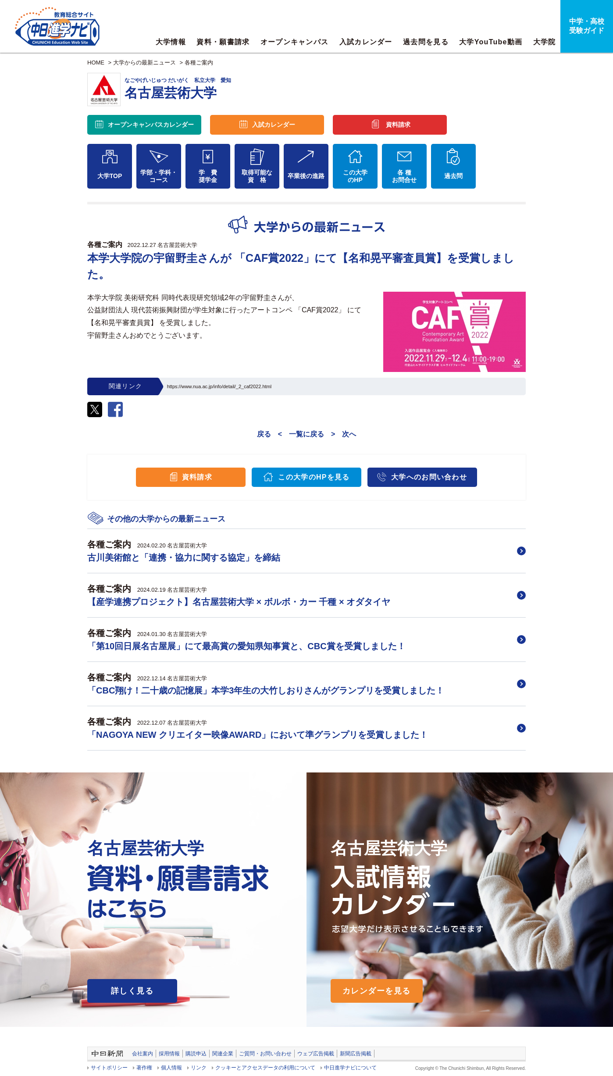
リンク (199, 1068)
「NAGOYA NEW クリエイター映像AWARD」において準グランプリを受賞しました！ (257, 735)
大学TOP (109, 175)
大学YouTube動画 (490, 42)
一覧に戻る (306, 434)
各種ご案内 (199, 62)
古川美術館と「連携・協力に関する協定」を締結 (183, 557)
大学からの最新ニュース (144, 62)
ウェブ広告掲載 (315, 1054)
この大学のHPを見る (313, 477)
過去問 (453, 175)
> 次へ (343, 434)
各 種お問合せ (404, 176)
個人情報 (171, 1068)
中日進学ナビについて (350, 1068)
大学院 (544, 42)
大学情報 (171, 42)
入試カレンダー (365, 42)
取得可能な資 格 (257, 176)
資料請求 (398, 124)
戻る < (269, 434)
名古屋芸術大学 (177, 245)
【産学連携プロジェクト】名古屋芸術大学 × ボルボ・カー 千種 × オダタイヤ (238, 602)
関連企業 (222, 1054)
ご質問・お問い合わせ (265, 1054)
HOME (95, 62)
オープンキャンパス (294, 42)
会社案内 (142, 1054)
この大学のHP (355, 176)
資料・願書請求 (222, 42)
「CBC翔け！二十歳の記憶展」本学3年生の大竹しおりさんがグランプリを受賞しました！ (265, 690)
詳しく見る (132, 991)
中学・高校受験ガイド (586, 26)
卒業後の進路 (306, 175)
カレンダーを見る (376, 991)
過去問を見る (426, 42)
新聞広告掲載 (355, 1054)
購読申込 (196, 1054)
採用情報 (169, 1054)
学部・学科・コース (158, 176)
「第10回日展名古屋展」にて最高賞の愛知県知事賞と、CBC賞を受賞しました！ (246, 646)
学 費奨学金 (208, 176)
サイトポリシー (109, 1068)
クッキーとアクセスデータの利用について (265, 1068)
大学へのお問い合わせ (429, 477)
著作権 (144, 1068)
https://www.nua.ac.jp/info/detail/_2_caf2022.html (219, 386)
